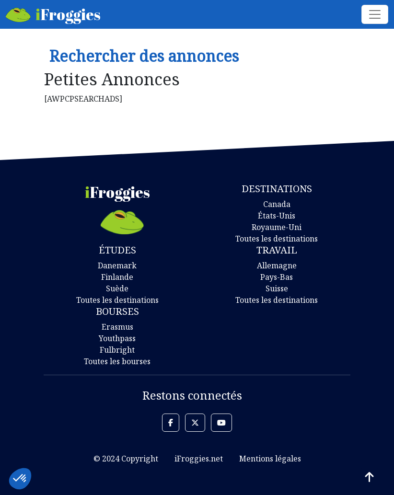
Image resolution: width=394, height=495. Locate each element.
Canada (276, 204)
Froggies (53, 14)
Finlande (117, 277)
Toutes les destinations (276, 238)
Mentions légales (270, 458)
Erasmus (117, 327)
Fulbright (117, 350)
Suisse (277, 288)
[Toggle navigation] (374, 14)
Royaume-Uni (276, 227)
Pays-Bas (276, 277)
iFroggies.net (198, 458)
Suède (117, 288)
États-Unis (276, 215)
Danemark (117, 265)
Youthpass (117, 338)
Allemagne (277, 265)
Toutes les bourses (117, 361)
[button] (170, 423)
